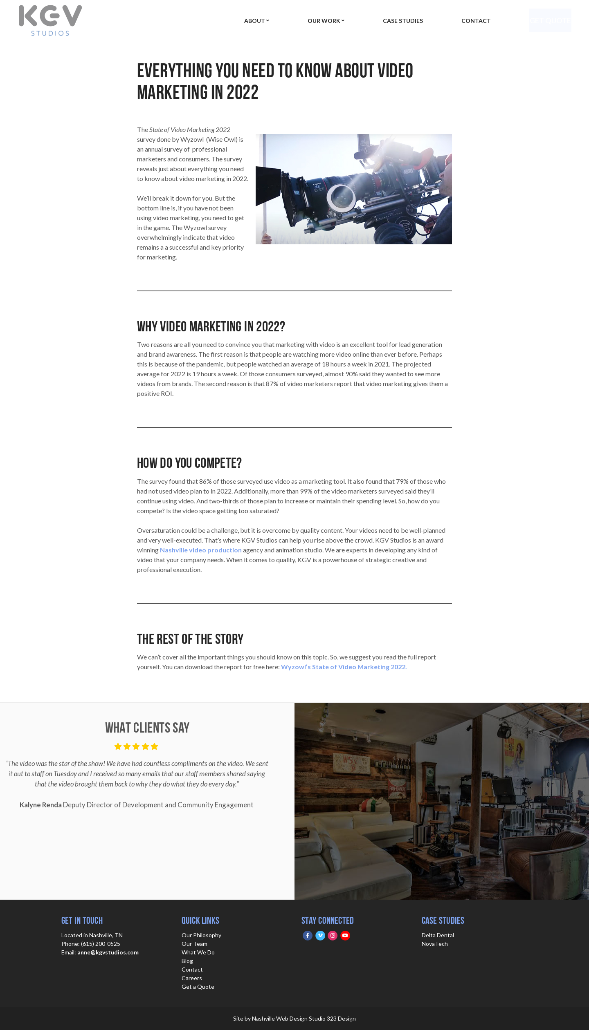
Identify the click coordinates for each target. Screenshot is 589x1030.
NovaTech (435, 943)
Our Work (322, 20)
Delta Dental (438, 935)
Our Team (194, 943)
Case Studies (400, 20)
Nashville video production (201, 550)
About (254, 20)
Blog (187, 960)
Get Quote (547, 20)
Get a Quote (198, 986)
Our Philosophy (201, 935)
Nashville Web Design (280, 1018)
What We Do (198, 952)
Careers (192, 977)
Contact (472, 20)
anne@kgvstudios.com (108, 952)
